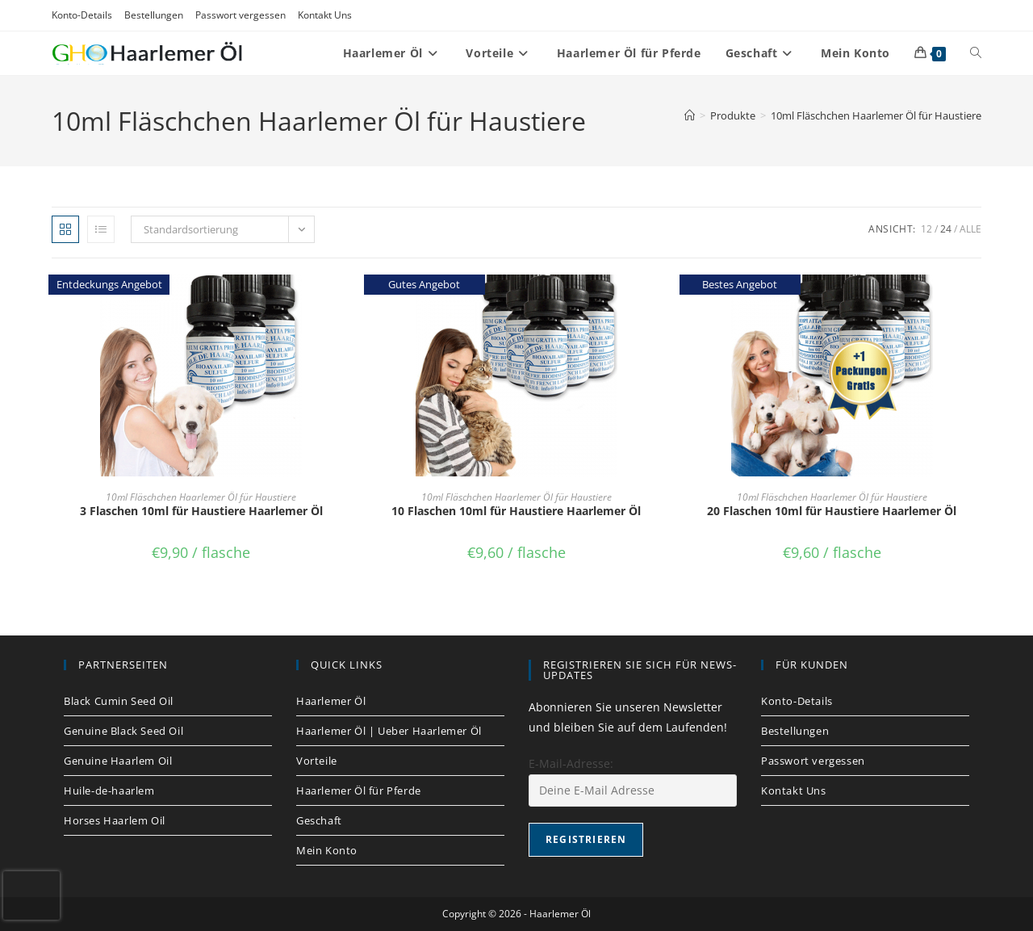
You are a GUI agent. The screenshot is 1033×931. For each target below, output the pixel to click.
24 (945, 229)
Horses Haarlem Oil (114, 820)
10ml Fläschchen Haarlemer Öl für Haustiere (876, 115)
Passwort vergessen (240, 15)
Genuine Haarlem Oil (118, 760)
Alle (970, 229)
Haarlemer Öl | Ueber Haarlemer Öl (389, 730)
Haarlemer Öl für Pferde (358, 790)
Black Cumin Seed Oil (119, 701)
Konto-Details (82, 15)
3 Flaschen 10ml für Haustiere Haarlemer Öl (201, 510)
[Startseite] (689, 115)
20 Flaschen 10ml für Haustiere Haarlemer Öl (831, 510)
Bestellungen (153, 15)
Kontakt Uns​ (325, 15)
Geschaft (319, 820)
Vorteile (316, 760)
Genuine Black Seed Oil (123, 730)
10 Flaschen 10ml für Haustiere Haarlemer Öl (516, 510)
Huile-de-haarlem (109, 790)
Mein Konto (327, 850)
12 (926, 229)
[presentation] (31, 895)
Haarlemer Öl (331, 701)
